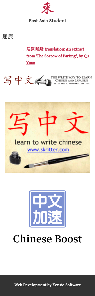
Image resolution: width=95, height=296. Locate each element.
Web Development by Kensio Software (47, 285)
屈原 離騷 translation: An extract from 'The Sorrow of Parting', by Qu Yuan (57, 56)
